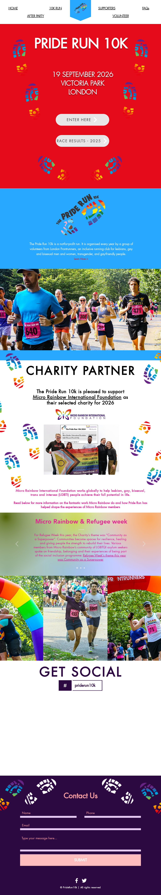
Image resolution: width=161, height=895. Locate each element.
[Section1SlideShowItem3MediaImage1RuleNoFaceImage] (84, 567)
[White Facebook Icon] (76, 880)
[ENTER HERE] (82, 120)
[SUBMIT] (80, 860)
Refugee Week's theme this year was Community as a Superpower (92, 557)
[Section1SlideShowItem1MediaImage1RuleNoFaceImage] (77, 568)
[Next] (144, 544)
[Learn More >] (81, 259)
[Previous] (17, 544)
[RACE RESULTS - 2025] (82, 141)
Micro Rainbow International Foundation (77, 397)
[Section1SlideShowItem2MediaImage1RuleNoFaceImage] (80, 567)
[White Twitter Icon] (84, 880)
